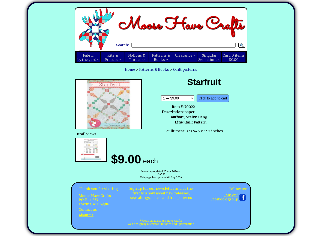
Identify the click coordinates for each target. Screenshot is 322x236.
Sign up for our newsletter (152, 188)
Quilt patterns (185, 69)
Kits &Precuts (111, 57)
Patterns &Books (161, 57)
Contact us (88, 209)
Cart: (234, 57)
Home (130, 69)
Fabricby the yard (86, 57)
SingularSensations (207, 57)
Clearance (183, 55)
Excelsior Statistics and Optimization (170, 223)
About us (86, 215)
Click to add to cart (213, 98)
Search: (122, 45)
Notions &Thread (136, 57)
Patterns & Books (154, 69)
